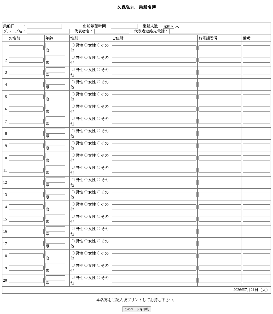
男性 (77, 45)
